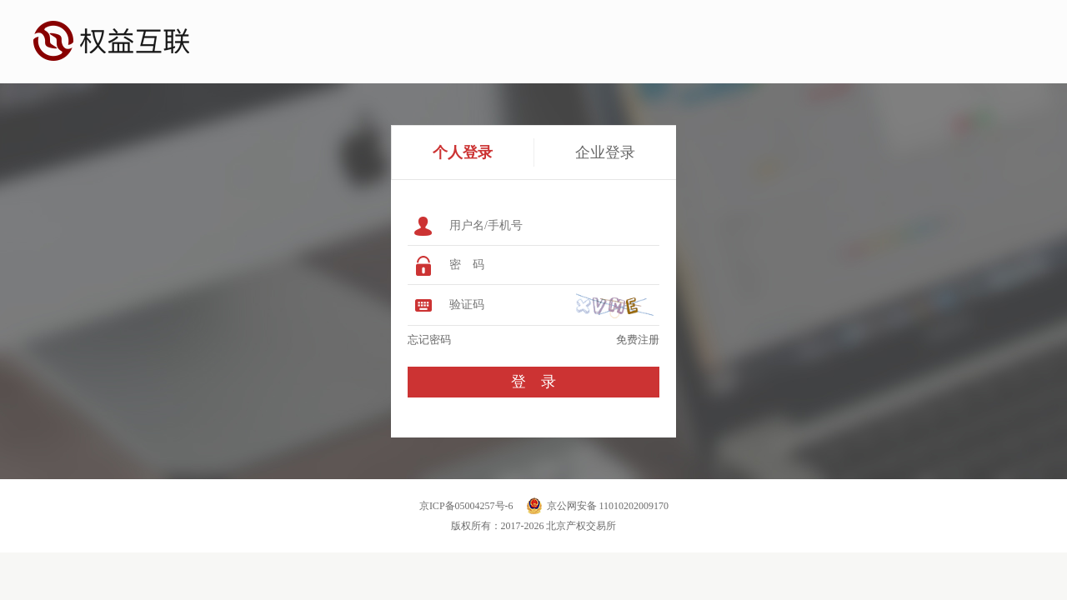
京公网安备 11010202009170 (608, 506)
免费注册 (637, 339)
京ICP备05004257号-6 (466, 506)
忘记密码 (429, 339)
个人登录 (463, 152)
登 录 (533, 381)
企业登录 (605, 152)
